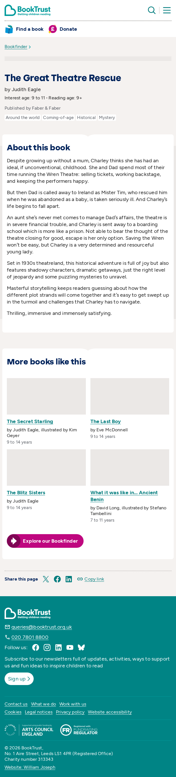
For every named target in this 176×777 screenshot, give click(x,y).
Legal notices (38, 712)
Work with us (72, 704)
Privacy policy (70, 712)
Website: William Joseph (30, 767)
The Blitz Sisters (26, 492)
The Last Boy (105, 421)
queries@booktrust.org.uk (41, 627)
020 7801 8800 (29, 637)
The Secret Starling (30, 421)
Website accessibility (110, 712)
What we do (43, 704)
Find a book (30, 29)
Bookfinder (16, 46)
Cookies (13, 712)
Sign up (19, 679)
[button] (46, 579)
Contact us (16, 704)
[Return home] (27, 10)
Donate (68, 29)
